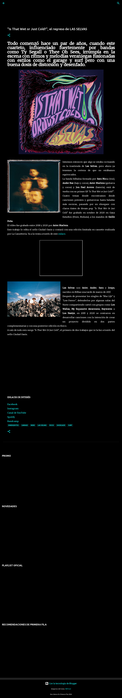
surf (70, 425)
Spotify (11, 417)
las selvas (42, 425)
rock (52, 425)
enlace (61, 233)
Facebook (12, 404)
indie (33, 425)
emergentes (13, 425)
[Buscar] (11, 3)
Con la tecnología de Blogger (61, 683)
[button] (8, 35)
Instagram (12, 408)
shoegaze (61, 425)
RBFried (68, 689)
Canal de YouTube (16, 412)
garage (25, 425)
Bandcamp (13, 421)
